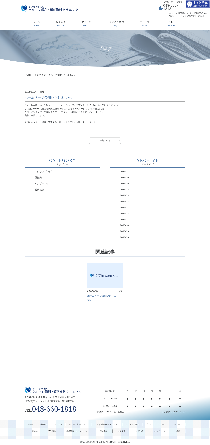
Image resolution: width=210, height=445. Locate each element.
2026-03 (124, 195)
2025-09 (124, 231)
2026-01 (124, 207)
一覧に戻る (105, 140)
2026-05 (124, 183)
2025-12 (124, 213)
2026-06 (124, 177)
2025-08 (124, 237)
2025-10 (124, 225)
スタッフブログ (43, 171)
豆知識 (38, 177)
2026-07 (124, 171)
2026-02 (124, 201)
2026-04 (124, 189)
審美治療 (39, 189)
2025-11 (124, 219)
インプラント (42, 183)
